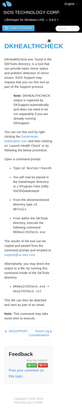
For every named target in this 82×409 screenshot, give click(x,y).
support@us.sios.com (19, 255)
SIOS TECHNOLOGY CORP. (31, 12)
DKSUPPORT (18, 331)
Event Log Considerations (39, 333)
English (71, 4)
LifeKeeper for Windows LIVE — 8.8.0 (31, 20)
